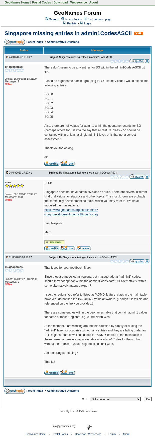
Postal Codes (41, 2)
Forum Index (35, 41)
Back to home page (99, 19)
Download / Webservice (70, 2)
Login (85, 23)
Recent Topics (73, 19)
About (93, 2)
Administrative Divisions (63, 41)
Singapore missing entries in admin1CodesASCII (68, 33)
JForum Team (90, 411)
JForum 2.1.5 (76, 411)
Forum (112, 434)
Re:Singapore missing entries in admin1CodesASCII (88, 172)
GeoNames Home (16, 2)
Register (70, 23)
